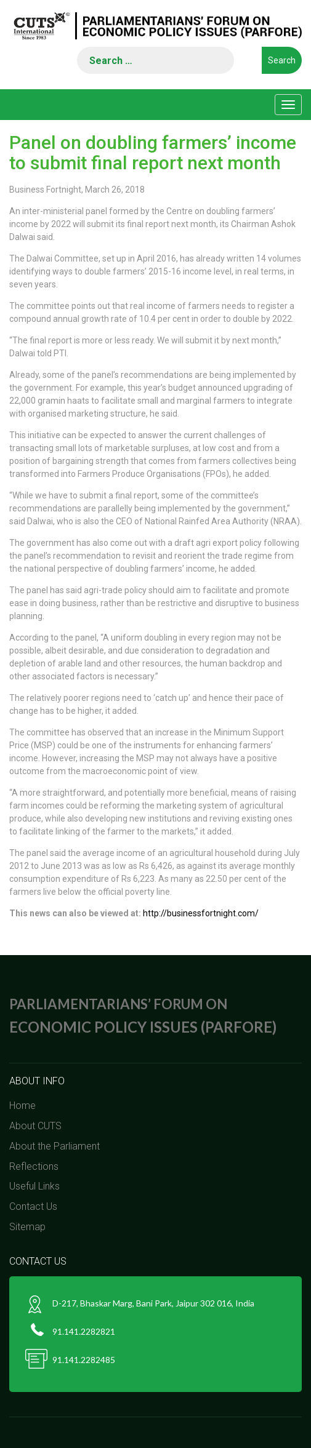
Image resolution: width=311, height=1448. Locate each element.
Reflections (34, 1166)
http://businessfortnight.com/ (201, 913)
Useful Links (34, 1186)
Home (22, 1105)
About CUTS (35, 1126)
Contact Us (33, 1206)
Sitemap (27, 1227)
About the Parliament (54, 1146)
